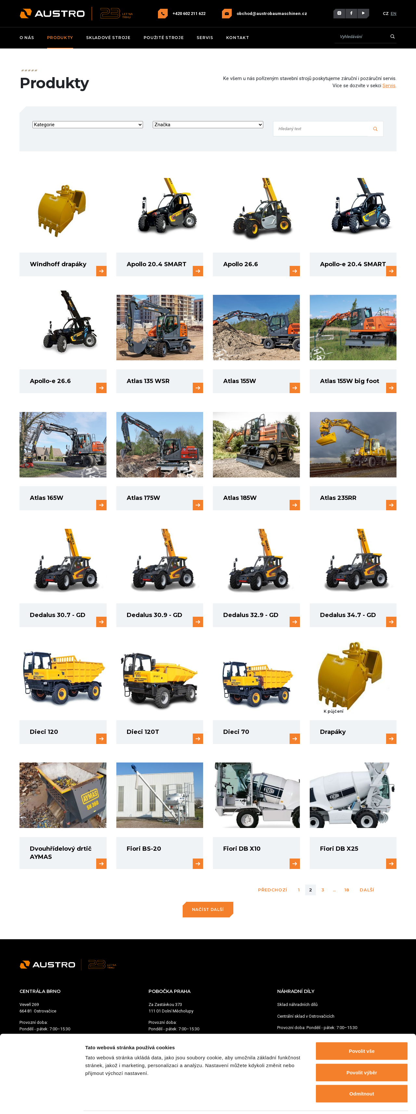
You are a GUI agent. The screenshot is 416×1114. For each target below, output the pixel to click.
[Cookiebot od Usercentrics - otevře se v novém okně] (42, 1101)
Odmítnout (361, 1071)
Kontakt (237, 37)
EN (393, 13)
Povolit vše (361, 1028)
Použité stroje (164, 37)
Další (367, 889)
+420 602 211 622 (189, 13)
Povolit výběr (361, 1050)
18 (346, 889)
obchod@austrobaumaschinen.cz (272, 13)
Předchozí (272, 889)
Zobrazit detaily (343, 1101)
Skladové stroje (108, 37)
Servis (205, 37)
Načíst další (208, 909)
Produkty (60, 37)
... (334, 889)
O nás (27, 37)
